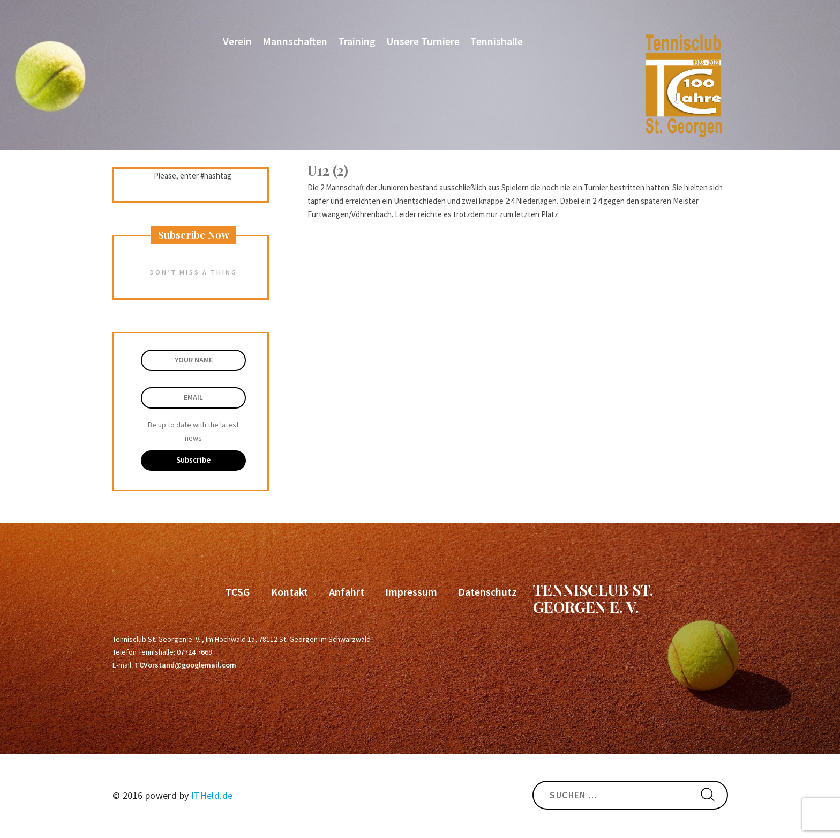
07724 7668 (194, 652)
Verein (237, 41)
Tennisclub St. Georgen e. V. (593, 598)
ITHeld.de (212, 795)
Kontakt (289, 591)
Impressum (411, 591)
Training (357, 41)
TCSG (238, 591)
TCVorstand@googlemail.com (185, 665)
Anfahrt (346, 591)
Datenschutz (487, 591)
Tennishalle (496, 41)
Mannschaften (294, 41)
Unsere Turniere (423, 41)
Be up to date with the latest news (193, 431)
